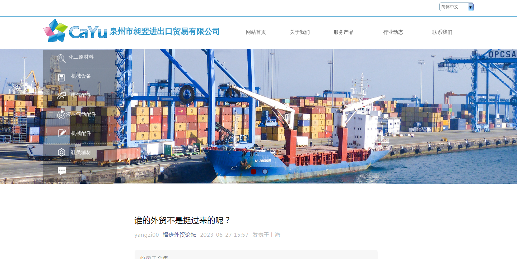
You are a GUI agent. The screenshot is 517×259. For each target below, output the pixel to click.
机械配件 (81, 133)
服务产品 (344, 32)
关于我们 (300, 32)
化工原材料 (81, 57)
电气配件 (81, 95)
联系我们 (442, 32)
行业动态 (393, 32)
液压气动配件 (81, 114)
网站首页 (256, 32)
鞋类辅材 (81, 152)
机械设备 (81, 76)
